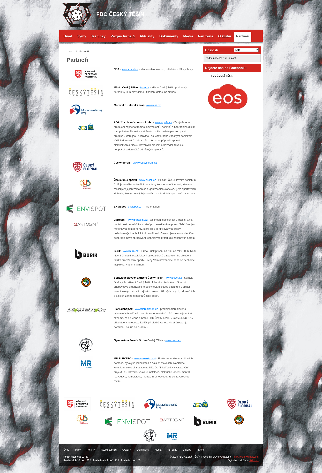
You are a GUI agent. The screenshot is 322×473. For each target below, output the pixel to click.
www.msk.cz (153, 105)
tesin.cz (144, 87)
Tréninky (98, 36)
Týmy (81, 36)
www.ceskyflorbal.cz (145, 162)
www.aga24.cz (163, 122)
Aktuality (147, 36)
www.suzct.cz (174, 277)
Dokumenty (168, 36)
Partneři (242, 36)
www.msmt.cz (130, 69)
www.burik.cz (131, 251)
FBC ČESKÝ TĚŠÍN (222, 75)
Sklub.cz (254, 460)
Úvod (67, 36)
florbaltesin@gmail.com (246, 456)
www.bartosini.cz (138, 219)
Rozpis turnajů (122, 36)
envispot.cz (134, 206)
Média (188, 36)
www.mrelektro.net (145, 358)
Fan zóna (205, 36)
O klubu (224, 36)
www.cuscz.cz (147, 179)
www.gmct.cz (173, 340)
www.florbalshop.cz (146, 308)
